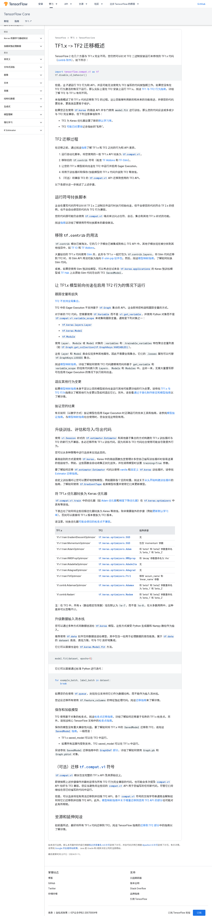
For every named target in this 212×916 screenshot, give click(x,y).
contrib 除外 (64, 60)
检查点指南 (105, 720)
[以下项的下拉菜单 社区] (103, 4)
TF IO (74, 247)
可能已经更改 (74, 126)
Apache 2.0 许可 (150, 845)
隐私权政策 (61, 912)
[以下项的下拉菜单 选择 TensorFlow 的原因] (139, 4)
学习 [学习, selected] (51, 3)
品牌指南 (134, 893)
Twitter (52, 888)
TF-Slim (123, 160)
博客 (50, 878)
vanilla (123, 469)
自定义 (135, 469)
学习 (72, 38)
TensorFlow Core (17, 14)
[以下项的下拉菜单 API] (72, 4)
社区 (96, 3)
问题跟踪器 (136, 878)
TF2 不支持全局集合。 (68, 301)
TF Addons (109, 160)
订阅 (199, 912)
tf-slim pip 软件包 (112, 258)
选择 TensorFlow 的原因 (122, 3)
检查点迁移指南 (103, 716)
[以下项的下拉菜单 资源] (87, 4)
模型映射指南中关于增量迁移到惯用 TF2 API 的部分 (132, 800)
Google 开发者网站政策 (66, 848)
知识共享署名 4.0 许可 (99, 845)
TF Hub (65, 272)
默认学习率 (105, 120)
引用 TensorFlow (138, 899)
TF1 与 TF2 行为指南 (154, 89)
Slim (89, 254)
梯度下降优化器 (128, 500)
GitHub (201, 3)
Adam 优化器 (109, 500)
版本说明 (134, 883)
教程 (6, 21)
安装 (40, 3)
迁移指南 (141, 700)
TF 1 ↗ (28, 21)
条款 (50, 912)
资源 (81, 3)
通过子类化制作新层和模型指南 (152, 392)
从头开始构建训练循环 (158, 480)
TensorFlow (60, 38)
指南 (16, 21)
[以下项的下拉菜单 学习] (57, 4)
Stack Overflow (138, 888)
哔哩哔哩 (52, 893)
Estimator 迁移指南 (66, 473)
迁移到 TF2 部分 (149, 825)
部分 (108, 750)
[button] (19, 38)
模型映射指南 (146, 258)
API (66, 3)
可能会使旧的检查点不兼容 (94, 521)
